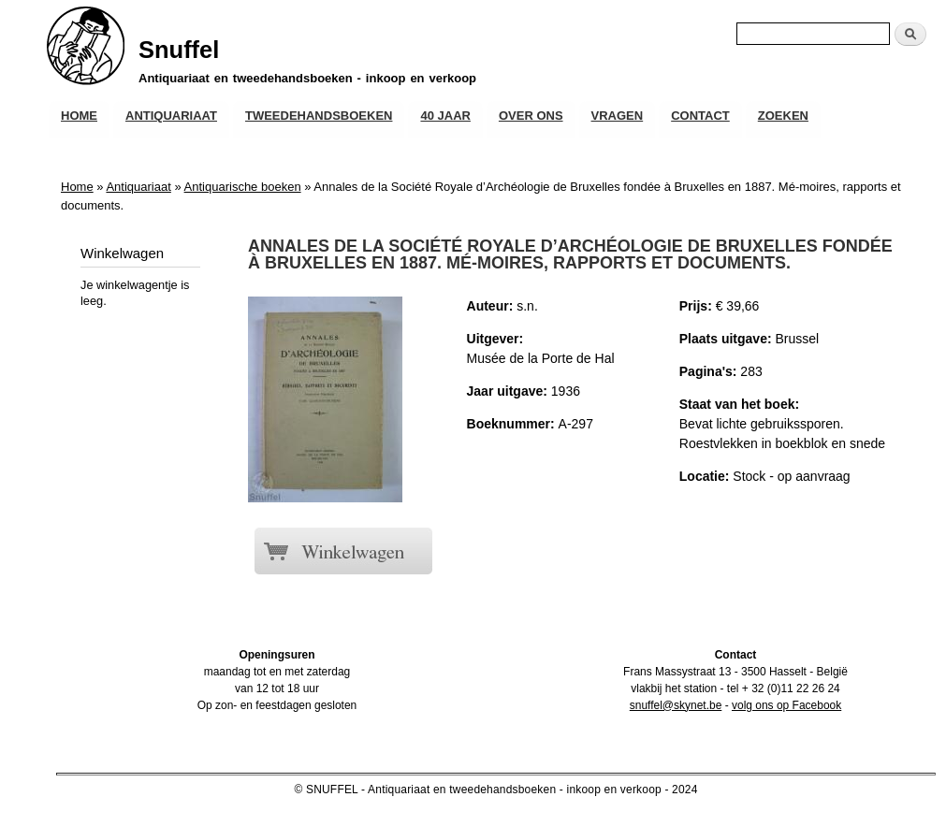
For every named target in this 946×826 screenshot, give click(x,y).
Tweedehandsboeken (318, 116)
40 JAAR (445, 116)
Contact (700, 116)
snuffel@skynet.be (676, 705)
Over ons (531, 116)
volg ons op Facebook (786, 705)
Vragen (617, 116)
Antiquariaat (171, 116)
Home (79, 116)
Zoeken (783, 116)
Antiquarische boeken (242, 187)
